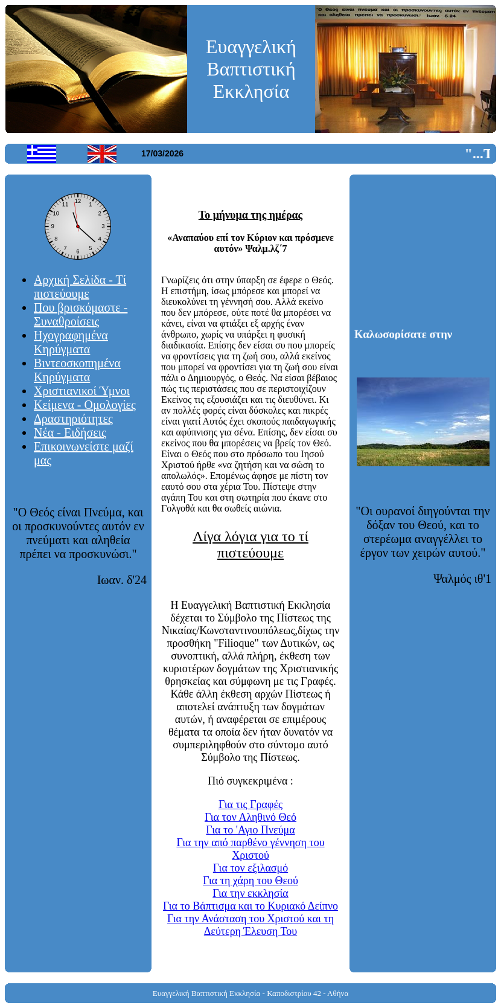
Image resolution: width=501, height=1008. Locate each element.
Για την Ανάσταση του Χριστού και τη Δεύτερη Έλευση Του (250, 925)
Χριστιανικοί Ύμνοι (82, 390)
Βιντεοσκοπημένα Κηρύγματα (77, 370)
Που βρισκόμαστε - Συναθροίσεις (80, 314)
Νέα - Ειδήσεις (70, 432)
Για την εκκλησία (250, 893)
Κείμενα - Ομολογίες (85, 404)
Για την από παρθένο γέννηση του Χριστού (250, 848)
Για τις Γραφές (250, 804)
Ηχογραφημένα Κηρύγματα (71, 342)
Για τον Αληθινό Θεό (250, 817)
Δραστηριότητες (73, 418)
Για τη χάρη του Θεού (250, 881)
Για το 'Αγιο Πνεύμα (250, 830)
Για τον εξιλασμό (250, 868)
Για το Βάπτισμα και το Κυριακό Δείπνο (250, 906)
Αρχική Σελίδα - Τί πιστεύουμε (80, 286)
